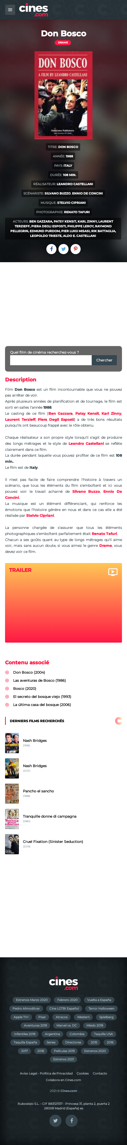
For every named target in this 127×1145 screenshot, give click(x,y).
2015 (94, 1042)
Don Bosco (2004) (29, 672)
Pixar (42, 1017)
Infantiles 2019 (24, 1034)
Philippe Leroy (80, 226)
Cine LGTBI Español (64, 1008)
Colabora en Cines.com (63, 1080)
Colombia (77, 1034)
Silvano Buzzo (58, 193)
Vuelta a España (99, 1000)
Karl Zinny (87, 221)
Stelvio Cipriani (71, 203)
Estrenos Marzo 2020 (32, 1000)
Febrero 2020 (67, 1000)
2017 (24, 1051)
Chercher (104, 360)
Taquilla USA (103, 1034)
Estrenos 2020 (95, 1051)
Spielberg (106, 1017)
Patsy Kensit (65, 221)
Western (83, 1017)
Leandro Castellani (75, 184)
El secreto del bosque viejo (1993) (42, 696)
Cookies (83, 1073)
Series (51, 1042)
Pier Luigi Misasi (75, 231)
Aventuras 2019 (35, 1025)
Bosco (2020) (24, 688)
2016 (110, 1042)
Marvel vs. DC (66, 1025)
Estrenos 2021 (63, 1059)
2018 (40, 1051)
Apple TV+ (21, 1017)
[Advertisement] (63, 300)
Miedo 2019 (94, 1025)
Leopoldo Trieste (45, 236)
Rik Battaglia (103, 231)
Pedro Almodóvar (26, 1008)
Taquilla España (25, 1042)
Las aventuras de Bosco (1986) (39, 680)
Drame (63, 42)
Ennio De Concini (87, 193)
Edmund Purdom (45, 231)
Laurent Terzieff (20, 419)
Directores (73, 1042)
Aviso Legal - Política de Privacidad (46, 1073)
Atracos (62, 1017)
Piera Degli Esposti (48, 226)
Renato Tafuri (77, 212)
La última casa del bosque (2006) (42, 704)
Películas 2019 (64, 1051)
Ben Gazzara (40, 221)
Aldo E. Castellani (79, 236)
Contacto (100, 1073)
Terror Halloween (101, 1008)
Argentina (52, 1034)
